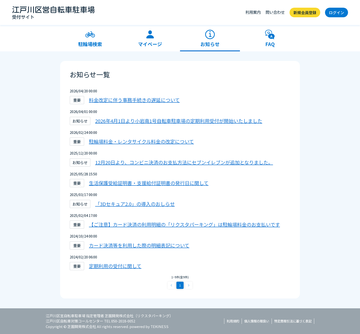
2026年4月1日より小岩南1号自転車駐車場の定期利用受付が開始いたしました (178, 120)
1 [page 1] (180, 285)
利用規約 (233, 321)
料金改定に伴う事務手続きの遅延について (134, 99)
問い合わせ (275, 12)
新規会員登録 (304, 12)
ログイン (336, 12)
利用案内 (253, 12)
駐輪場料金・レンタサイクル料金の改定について (141, 141)
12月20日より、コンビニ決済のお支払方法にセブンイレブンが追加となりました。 (184, 162)
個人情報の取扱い (256, 321)
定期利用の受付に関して (115, 265)
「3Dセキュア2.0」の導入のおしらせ (135, 203)
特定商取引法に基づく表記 (293, 321)
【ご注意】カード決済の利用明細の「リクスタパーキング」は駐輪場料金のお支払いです (184, 224)
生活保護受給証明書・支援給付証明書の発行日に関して (149, 182)
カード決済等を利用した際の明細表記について (139, 245)
